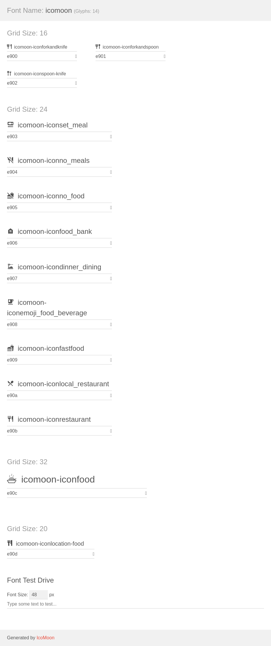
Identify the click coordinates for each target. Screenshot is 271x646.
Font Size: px (30, 594)
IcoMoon (45, 637)
